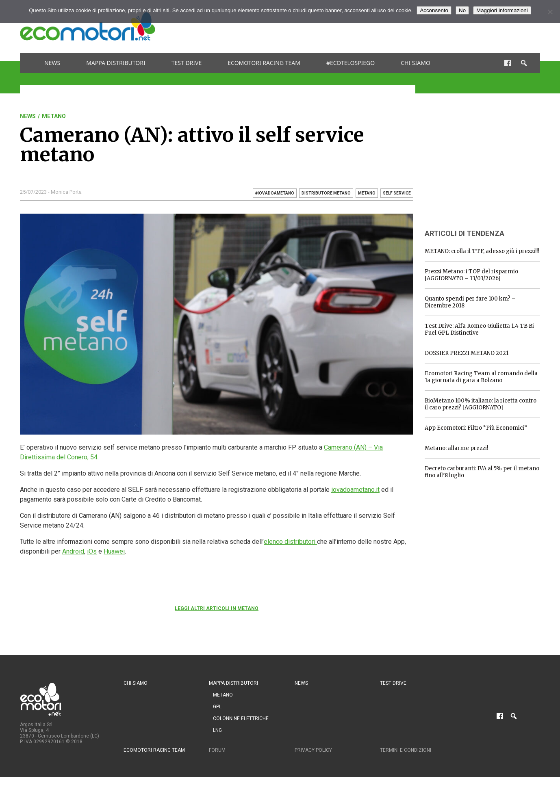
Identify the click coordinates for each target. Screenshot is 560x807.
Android (73, 551)
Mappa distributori (115, 63)
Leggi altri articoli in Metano (216, 608)
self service (397, 193)
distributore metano (326, 193)
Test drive (186, 63)
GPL (217, 707)
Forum (217, 750)
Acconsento (434, 10)
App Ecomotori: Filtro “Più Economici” (476, 427)
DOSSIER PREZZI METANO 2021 (466, 353)
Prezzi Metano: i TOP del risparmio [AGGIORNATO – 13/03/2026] (471, 275)
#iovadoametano (274, 193)
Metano (54, 116)
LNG (217, 730)
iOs (92, 551)
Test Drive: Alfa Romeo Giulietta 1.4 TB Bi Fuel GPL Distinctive (479, 329)
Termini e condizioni (405, 750)
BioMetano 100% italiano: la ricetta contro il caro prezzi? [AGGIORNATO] (480, 404)
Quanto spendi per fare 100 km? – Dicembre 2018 (470, 302)
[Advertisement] (392, 26)
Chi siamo (415, 63)
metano (367, 193)
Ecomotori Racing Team (264, 63)
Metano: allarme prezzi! (456, 448)
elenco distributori (290, 541)
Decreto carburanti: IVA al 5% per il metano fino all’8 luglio (482, 472)
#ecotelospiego (350, 63)
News (52, 63)
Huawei (114, 551)
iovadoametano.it (355, 489)
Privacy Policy (313, 750)
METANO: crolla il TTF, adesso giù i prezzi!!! (482, 251)
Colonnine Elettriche (241, 718)
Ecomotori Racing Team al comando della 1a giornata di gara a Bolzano (481, 377)
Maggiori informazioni (502, 10)
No (462, 10)
